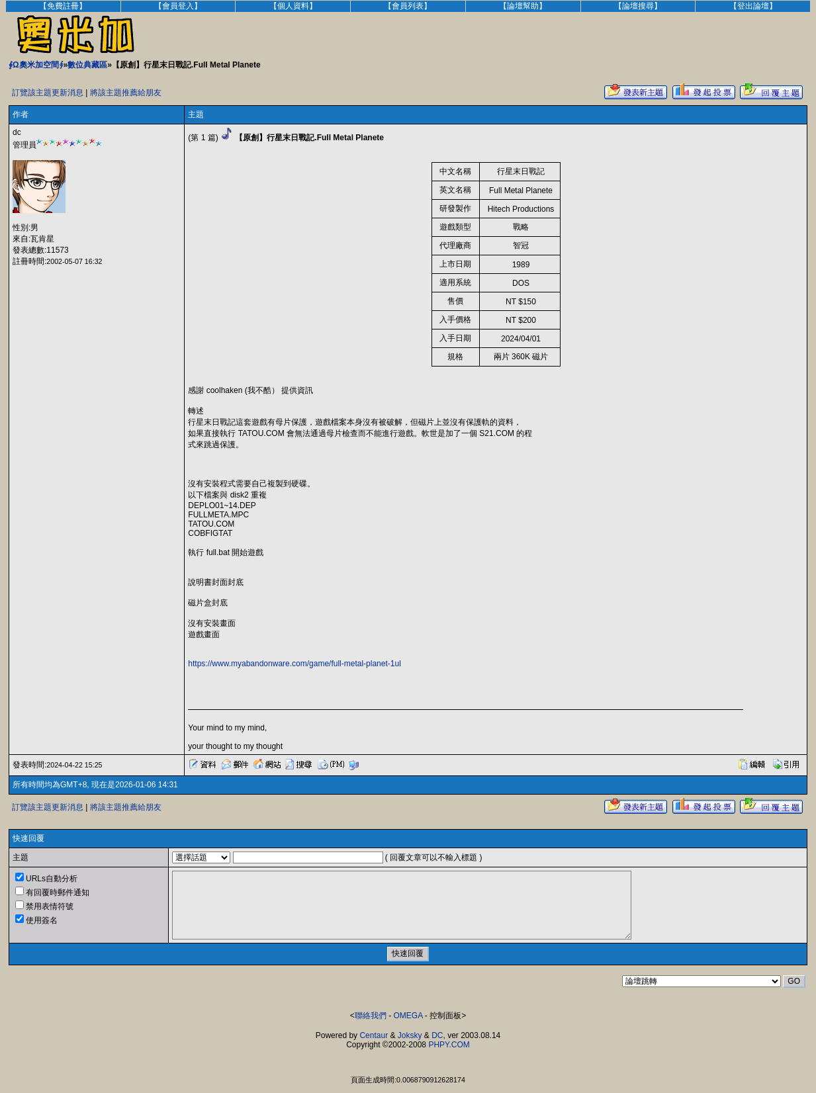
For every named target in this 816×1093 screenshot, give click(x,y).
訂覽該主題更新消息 (47, 92)
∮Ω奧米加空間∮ (36, 64)
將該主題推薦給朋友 (125, 92)
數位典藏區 (87, 64)
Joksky (410, 1035)
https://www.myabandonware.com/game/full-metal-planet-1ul (294, 663)
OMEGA (408, 1015)
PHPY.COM (448, 1044)
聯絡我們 (370, 1015)
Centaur (373, 1035)
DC (437, 1035)
